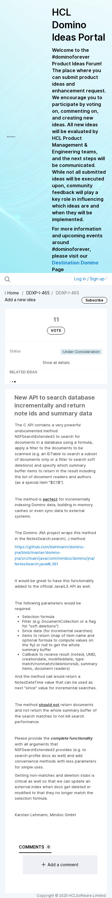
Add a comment (60, 864)
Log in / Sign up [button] (90, 278)
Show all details (56, 362)
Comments (35, 847)
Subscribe (94, 300)
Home (12, 292)
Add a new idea (20, 299)
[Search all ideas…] (35, 279)
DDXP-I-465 (38, 292)
